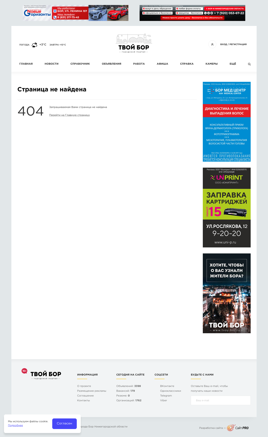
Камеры (212, 64)
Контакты (83, 401)
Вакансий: (125, 391)
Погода (24, 45)
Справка (186, 64)
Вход (223, 44)
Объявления (111, 64)
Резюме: (123, 396)
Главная (26, 64)
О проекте (84, 386)
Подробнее (15, 426)
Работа (139, 64)
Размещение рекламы (91, 391)
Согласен (64, 423)
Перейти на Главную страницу (69, 115)
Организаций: (128, 401)
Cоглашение (85, 396)
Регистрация (238, 44)
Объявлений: (128, 386)
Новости (51, 64)
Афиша (162, 64)
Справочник (80, 64)
